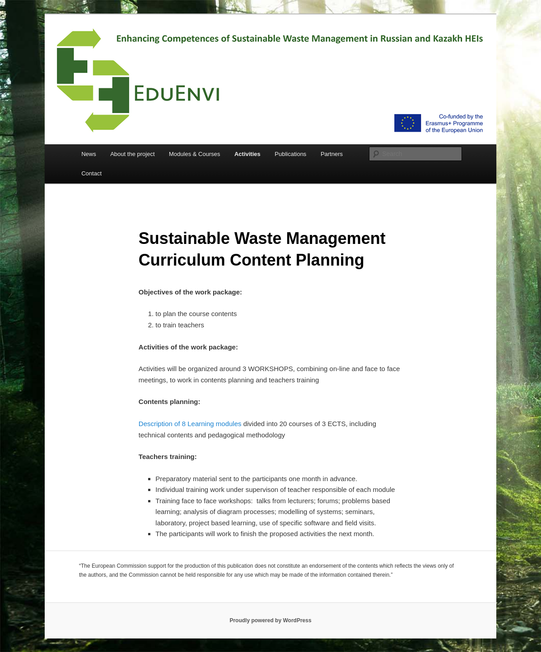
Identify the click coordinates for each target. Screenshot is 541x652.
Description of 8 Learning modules (190, 423)
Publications (290, 154)
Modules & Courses (194, 154)
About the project (132, 154)
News (88, 154)
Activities (247, 154)
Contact (91, 173)
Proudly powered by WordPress (270, 620)
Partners (332, 154)
